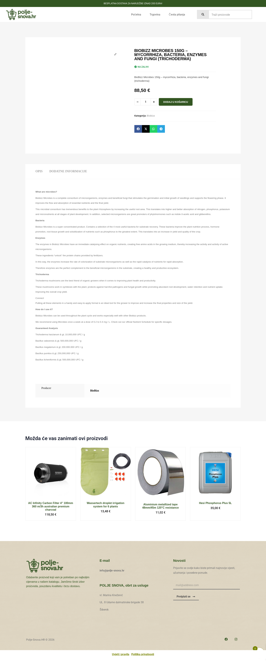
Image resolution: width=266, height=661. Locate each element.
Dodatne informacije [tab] (68, 171)
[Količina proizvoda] (146, 102)
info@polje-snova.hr (112, 570)
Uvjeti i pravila (120, 654)
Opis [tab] (39, 171)
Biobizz (151, 115)
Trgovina (155, 14)
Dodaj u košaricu (175, 101)
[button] (138, 129)
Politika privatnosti (142, 654)
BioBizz (94, 390)
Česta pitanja (177, 14)
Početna (136, 14)
